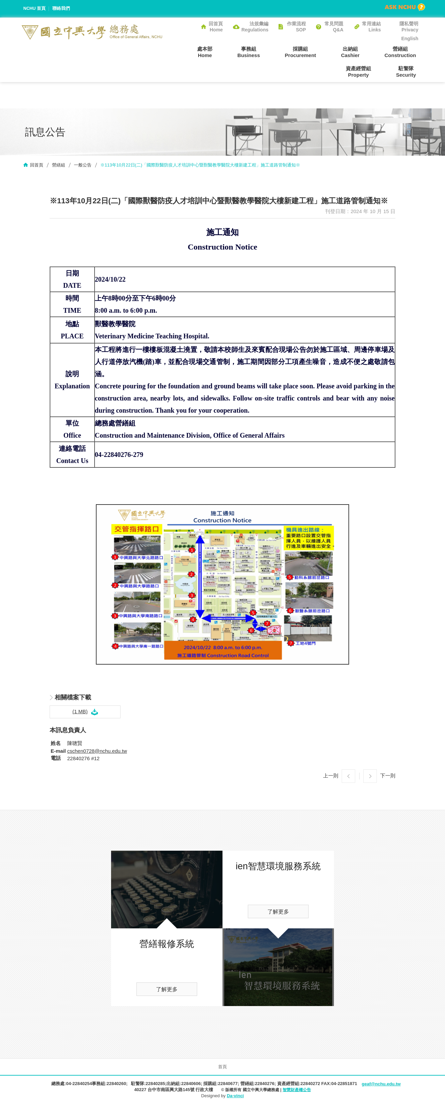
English (409, 38)
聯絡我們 (61, 8)
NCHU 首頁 (34, 8)
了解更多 (167, 990)
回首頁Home (216, 26)
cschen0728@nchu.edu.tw (97, 751)
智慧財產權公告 (297, 1090)
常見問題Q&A (333, 26)
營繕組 (58, 165)
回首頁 (36, 165)
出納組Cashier (312, 52)
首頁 (222, 1067)
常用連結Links (371, 26)
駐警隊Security (408, 72)
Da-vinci (235, 1096)
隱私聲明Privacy (408, 26)
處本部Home (180, 52)
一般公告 (82, 165)
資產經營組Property (405, 52)
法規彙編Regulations (254, 26)
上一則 (330, 776)
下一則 (387, 776)
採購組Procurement (266, 52)
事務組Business (219, 52)
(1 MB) (80, 712)
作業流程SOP (296, 26)
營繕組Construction (357, 52)
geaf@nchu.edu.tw (381, 1084)
